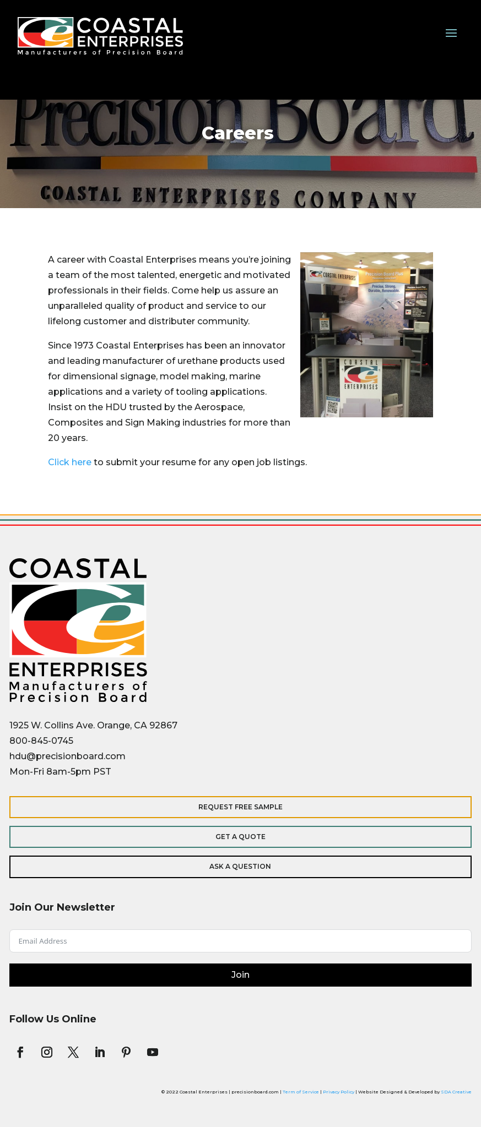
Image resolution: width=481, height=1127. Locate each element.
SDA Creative (456, 1092)
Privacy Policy (338, 1092)
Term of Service (301, 1092)
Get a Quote (240, 836)
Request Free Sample (240, 807)
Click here (69, 462)
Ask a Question (240, 866)
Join (240, 975)
